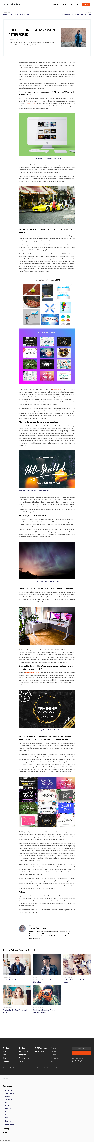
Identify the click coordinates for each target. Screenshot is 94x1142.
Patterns (22, 1061)
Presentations (24, 1058)
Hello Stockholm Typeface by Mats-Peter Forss (34, 490)
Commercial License (36, 1068)
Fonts (5, 1055)
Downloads (7, 1086)
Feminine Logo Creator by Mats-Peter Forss (47, 730)
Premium (54, 1051)
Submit (53, 1055)
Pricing (6, 1129)
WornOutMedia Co (57, 389)
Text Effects (23, 1051)
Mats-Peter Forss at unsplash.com (47, 582)
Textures (6, 1061)
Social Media (39, 1051)
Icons (7, 1105)
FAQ (47, 1068)
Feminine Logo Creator (32, 673)
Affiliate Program (57, 1068)
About (53, 1061)
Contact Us (55, 1058)
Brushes (22, 1048)
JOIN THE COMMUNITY (78, 1058)
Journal (53, 1048)
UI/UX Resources (41, 1048)
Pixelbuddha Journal (16, 25)
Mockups (6, 1048)
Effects (5, 1051)
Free (5, 1132)
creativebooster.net (30, 103)
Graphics (6, 1058)
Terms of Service (22, 1068)
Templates (23, 1055)
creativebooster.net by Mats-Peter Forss (47, 158)
